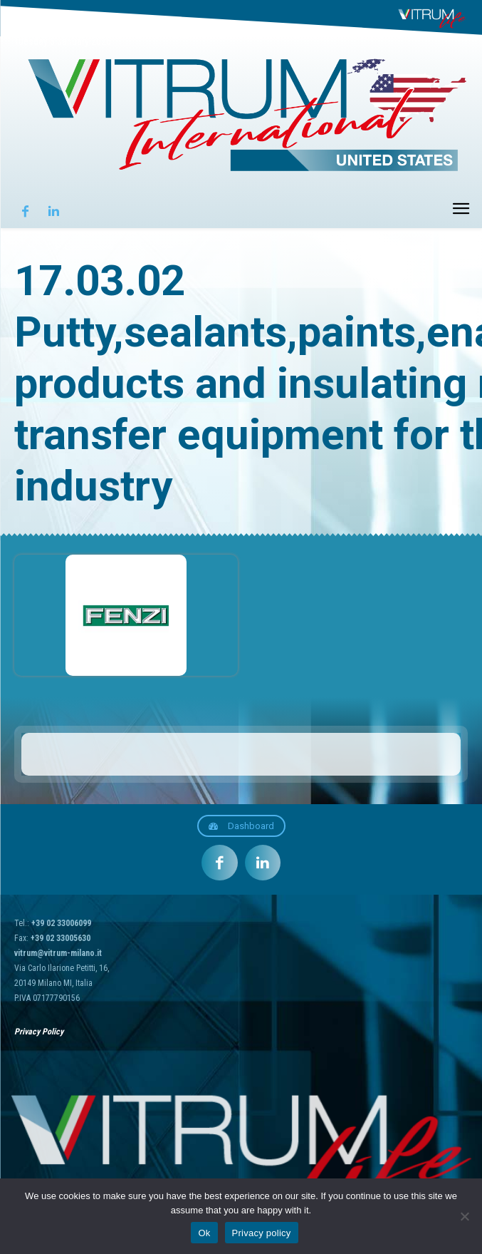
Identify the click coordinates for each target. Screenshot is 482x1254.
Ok (204, 1233)
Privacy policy (261, 1233)
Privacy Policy (38, 1032)
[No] (464, 1216)
